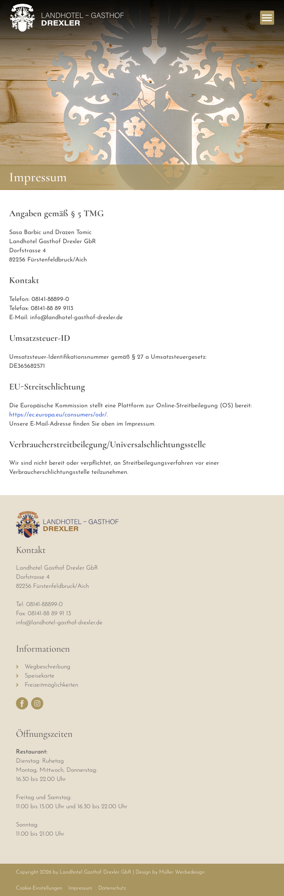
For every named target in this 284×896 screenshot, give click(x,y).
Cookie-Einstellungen (39, 888)
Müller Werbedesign (182, 872)
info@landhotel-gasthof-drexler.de (59, 623)
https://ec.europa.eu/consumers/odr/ (58, 415)
